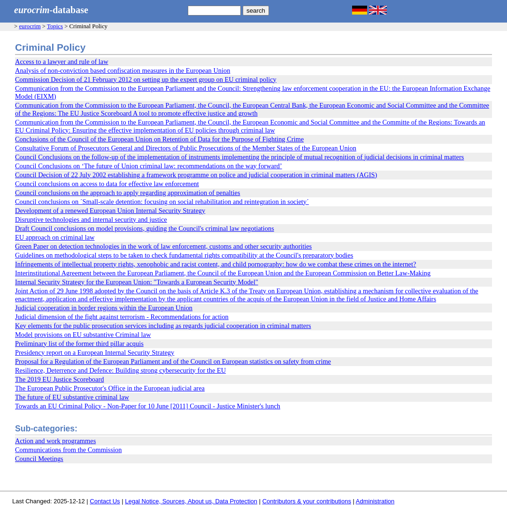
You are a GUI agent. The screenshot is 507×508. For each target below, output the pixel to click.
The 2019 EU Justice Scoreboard (59, 379)
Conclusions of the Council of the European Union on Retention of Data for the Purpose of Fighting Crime (159, 139)
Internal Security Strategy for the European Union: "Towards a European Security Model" (136, 282)
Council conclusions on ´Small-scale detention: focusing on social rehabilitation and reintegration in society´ (162, 201)
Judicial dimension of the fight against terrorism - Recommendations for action (122, 316)
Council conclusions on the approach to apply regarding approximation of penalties (127, 192)
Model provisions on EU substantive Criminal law (83, 334)
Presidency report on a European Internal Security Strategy (94, 352)
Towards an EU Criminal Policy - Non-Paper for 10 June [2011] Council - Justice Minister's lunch (147, 406)
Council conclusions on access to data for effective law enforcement (107, 184)
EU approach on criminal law (54, 237)
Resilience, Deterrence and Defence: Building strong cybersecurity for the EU (120, 370)
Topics (55, 26)
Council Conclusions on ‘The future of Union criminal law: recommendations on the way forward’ (148, 166)
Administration (375, 501)
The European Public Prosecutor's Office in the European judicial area (110, 388)
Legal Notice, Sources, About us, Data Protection (191, 501)
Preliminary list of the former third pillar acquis (79, 343)
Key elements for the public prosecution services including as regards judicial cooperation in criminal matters (163, 325)
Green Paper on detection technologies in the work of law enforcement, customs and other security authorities (163, 246)
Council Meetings (39, 458)
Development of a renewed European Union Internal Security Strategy (110, 210)
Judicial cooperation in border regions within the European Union (103, 308)
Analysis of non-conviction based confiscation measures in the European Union (122, 70)
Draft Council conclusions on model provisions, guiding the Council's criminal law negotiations (144, 228)
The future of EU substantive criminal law (72, 397)
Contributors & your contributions (306, 501)
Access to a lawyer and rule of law (61, 61)
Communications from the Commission (68, 449)
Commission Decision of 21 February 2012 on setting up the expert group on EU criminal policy (146, 79)
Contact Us (105, 501)
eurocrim (29, 26)
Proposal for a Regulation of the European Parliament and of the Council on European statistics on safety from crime (173, 361)
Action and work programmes (55, 441)
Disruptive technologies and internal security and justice (91, 219)
